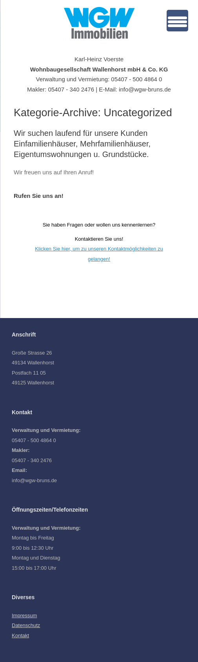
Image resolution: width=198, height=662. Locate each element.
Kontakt (20, 635)
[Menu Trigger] (177, 20)
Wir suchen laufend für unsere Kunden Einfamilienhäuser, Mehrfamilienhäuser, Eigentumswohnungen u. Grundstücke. (82, 144)
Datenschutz (26, 625)
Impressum (24, 615)
